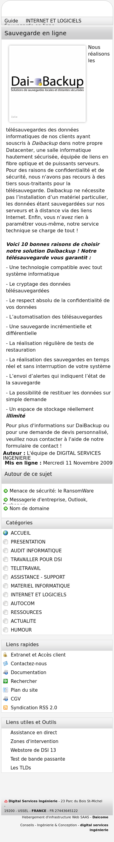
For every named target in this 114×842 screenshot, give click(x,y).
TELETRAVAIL (22, 568)
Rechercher (20, 682)
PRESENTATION (24, 542)
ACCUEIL (17, 533)
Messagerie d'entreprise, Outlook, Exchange (45, 500)
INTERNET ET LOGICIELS (35, 595)
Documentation (25, 673)
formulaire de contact (32, 446)
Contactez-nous (25, 664)
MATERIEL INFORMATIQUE (36, 586)
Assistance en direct (30, 732)
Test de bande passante (34, 759)
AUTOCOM (19, 603)
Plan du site (20, 690)
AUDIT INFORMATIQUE (32, 551)
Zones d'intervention (30, 741)
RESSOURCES (22, 612)
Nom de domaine (26, 508)
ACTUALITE (19, 621)
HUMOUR (17, 630)
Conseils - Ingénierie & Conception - (64, 827)
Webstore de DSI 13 (29, 750)
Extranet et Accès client (34, 655)
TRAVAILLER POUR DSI (32, 559)
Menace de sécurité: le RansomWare (48, 491)
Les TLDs (17, 768)
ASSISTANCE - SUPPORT (34, 577)
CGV (12, 699)
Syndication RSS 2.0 (30, 708)
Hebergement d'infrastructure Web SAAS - (65, 817)
